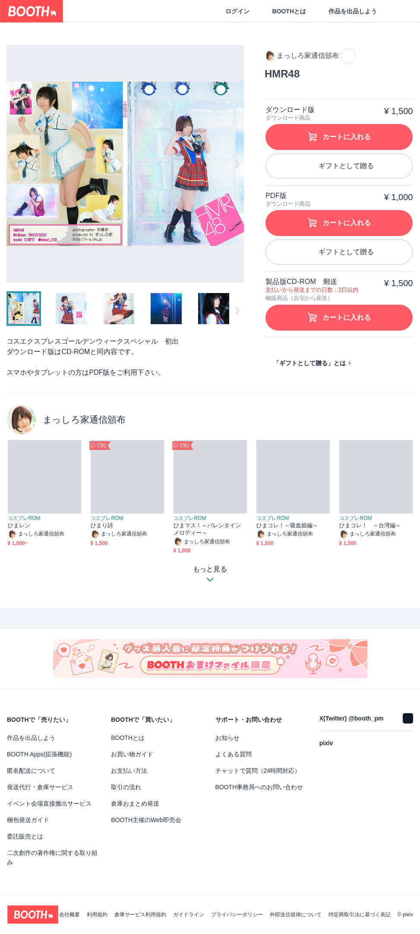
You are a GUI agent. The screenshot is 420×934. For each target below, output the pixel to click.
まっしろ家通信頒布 (84, 419)
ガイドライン (188, 914)
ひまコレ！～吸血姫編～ (287, 526)
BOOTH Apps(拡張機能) (39, 754)
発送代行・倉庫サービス (40, 787)
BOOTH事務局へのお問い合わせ (259, 787)
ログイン (237, 11)
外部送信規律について (296, 914)
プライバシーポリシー (237, 914)
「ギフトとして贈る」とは (309, 363)
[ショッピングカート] (399, 11)
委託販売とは (25, 836)
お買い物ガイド (132, 754)
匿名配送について (31, 770)
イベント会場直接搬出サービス (49, 803)
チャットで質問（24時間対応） (258, 770)
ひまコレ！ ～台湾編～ (370, 526)
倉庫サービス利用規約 (140, 914)
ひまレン (19, 526)
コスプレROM (24, 518)
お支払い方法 (129, 770)
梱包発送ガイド (28, 819)
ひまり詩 (102, 526)
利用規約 (97, 914)
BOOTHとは (289, 11)
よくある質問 (233, 754)
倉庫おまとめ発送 (135, 803)
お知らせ (227, 737)
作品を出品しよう (352, 11)
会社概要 (69, 914)
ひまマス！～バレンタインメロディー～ (207, 529)
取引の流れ (126, 787)
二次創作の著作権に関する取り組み (52, 857)
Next (237, 164)
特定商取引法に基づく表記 (359, 914)
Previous (13, 164)
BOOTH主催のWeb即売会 (146, 819)
